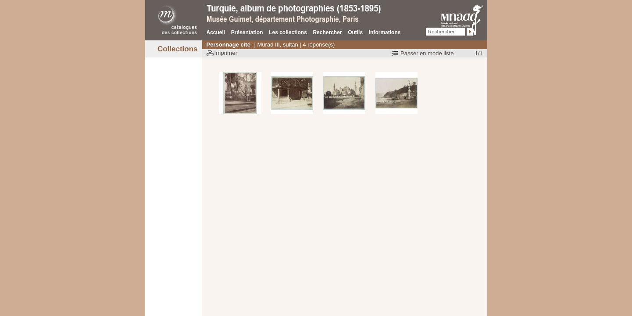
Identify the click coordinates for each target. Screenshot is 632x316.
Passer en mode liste (426, 53)
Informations (385, 32)
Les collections (288, 32)
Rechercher (327, 32)
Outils (355, 32)
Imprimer (226, 53)
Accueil (216, 32)
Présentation (247, 32)
